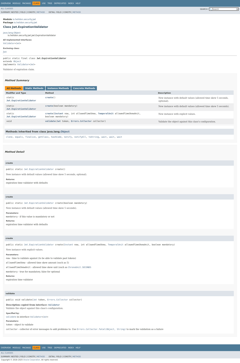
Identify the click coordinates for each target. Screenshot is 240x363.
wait (104, 137)
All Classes (7, 8)
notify (68, 137)
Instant (58, 113)
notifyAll (80, 137)
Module (17, 3)
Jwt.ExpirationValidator (21, 100)
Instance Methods (58, 88)
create (49, 97)
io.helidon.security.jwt (24, 19)
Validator (9, 43)
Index (71, 3)
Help (78, 3)
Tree (49, 3)
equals (19, 137)
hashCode (56, 137)
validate (50, 121)
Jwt (18, 43)
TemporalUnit (106, 113)
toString (94, 137)
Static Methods (34, 88)
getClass (43, 137)
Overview (6, 3)
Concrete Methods (84, 88)
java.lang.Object (12, 33)
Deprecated (60, 3)
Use (44, 3)
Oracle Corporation (31, 360)
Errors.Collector (81, 121)
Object (17, 61)
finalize (30, 137)
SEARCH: (204, 9)
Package (26, 3)
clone (9, 137)
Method (41, 12)
